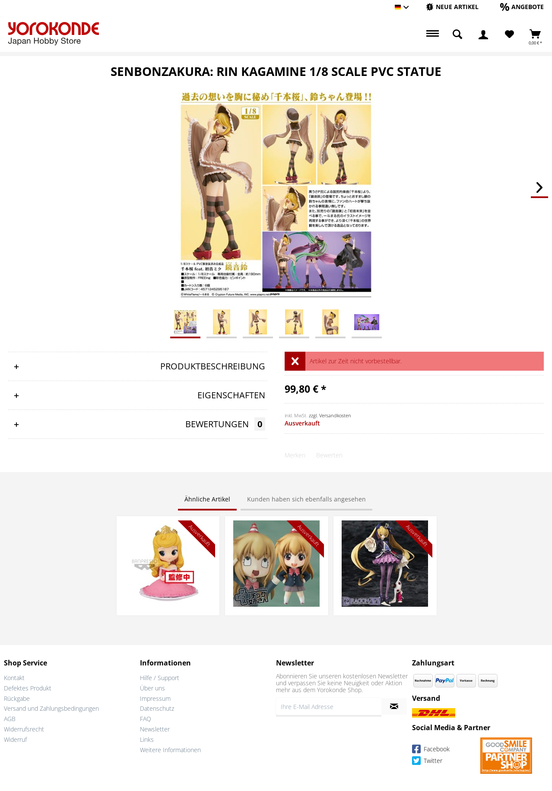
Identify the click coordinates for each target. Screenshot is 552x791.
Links (147, 739)
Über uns (152, 688)
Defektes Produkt (27, 688)
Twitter (427, 761)
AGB (10, 719)
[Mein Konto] (483, 34)
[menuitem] (452, 7)
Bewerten (329, 455)
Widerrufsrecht (24, 729)
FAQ (145, 719)
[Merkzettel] (509, 34)
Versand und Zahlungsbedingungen (51, 708)
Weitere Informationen (170, 750)
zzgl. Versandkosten (330, 415)
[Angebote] (522, 7)
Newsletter (155, 729)
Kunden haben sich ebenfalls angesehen (306, 499)
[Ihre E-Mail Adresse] (328, 706)
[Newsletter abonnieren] (394, 706)
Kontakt (14, 678)
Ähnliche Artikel (207, 499)
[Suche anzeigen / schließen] (457, 34)
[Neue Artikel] (452, 7)
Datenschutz (157, 708)
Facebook (431, 750)
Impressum (155, 698)
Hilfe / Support (159, 678)
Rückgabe (17, 698)
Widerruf (15, 739)
